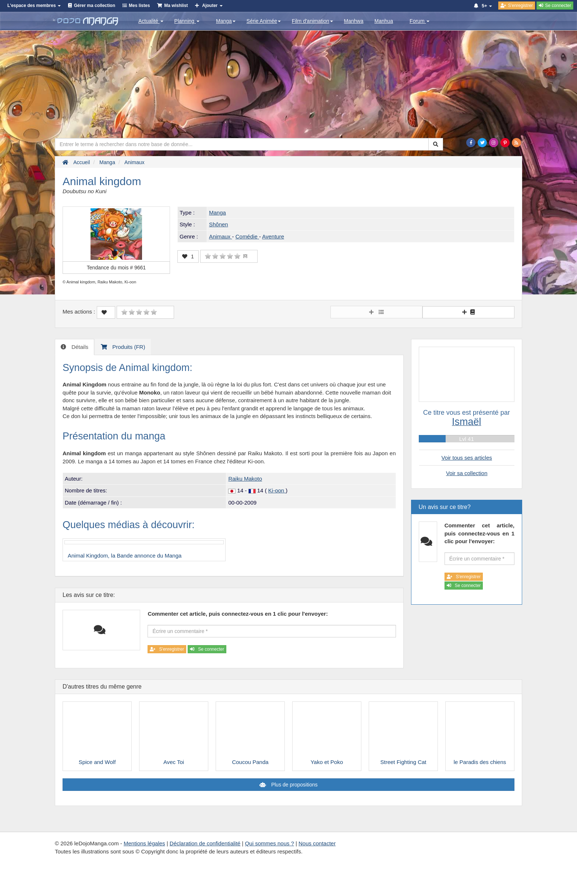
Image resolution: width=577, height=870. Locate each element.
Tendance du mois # (116, 267)
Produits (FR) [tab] (128, 347)
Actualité (150, 21)
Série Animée (264, 21)
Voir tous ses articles (466, 458)
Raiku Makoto (245, 478)
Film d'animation (312, 21)
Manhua (384, 21)
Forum (419, 21)
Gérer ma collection (94, 5)
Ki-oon (277, 490)
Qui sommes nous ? (269, 843)
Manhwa (354, 21)
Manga (226, 21)
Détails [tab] (79, 347)
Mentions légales (144, 843)
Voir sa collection (467, 473)
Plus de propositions (294, 785)
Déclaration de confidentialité (205, 843)
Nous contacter (317, 843)
